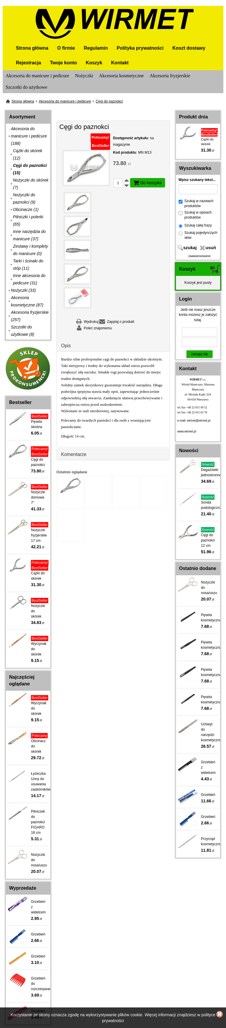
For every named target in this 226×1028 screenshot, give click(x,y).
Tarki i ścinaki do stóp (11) (28, 265)
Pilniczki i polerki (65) (28, 220)
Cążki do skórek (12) (27, 154)
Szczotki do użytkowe (26, 87)
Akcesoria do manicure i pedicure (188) (29, 136)
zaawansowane (199, 256)
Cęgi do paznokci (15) (30, 169)
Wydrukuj (91, 322)
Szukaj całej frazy (195, 225)
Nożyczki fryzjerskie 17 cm (39, 535)
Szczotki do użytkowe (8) (22, 331)
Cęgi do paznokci (109, 101)
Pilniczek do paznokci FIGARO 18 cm (38, 822)
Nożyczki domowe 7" (38, 497)
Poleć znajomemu (98, 328)
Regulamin (96, 48)
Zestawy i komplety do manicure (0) (30, 250)
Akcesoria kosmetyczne (121, 75)
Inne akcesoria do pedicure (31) (29, 279)
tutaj (197, 320)
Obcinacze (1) (26, 209)
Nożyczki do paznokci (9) (24, 198)
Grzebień (38, 934)
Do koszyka (148, 182)
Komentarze (74, 454)
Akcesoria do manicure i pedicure (37, 75)
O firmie (66, 48)
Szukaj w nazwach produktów (196, 203)
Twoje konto (63, 62)
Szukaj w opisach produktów (195, 214)
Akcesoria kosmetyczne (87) (27, 301)
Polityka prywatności (140, 48)
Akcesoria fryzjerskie (170, 75)
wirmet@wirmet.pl (198, 420)
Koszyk (94, 62)
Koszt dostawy (188, 48)
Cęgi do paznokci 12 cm (208, 540)
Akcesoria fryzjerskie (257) (30, 316)
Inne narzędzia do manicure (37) (29, 235)
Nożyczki (84, 75)
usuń (210, 247)
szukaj (190, 247)
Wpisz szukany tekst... (197, 180)
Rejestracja (28, 62)
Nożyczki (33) (23, 290)
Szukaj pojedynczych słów (198, 235)
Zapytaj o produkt (120, 322)
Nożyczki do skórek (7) (31, 184)
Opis (66, 345)
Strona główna (32, 48)
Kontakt (120, 62)
